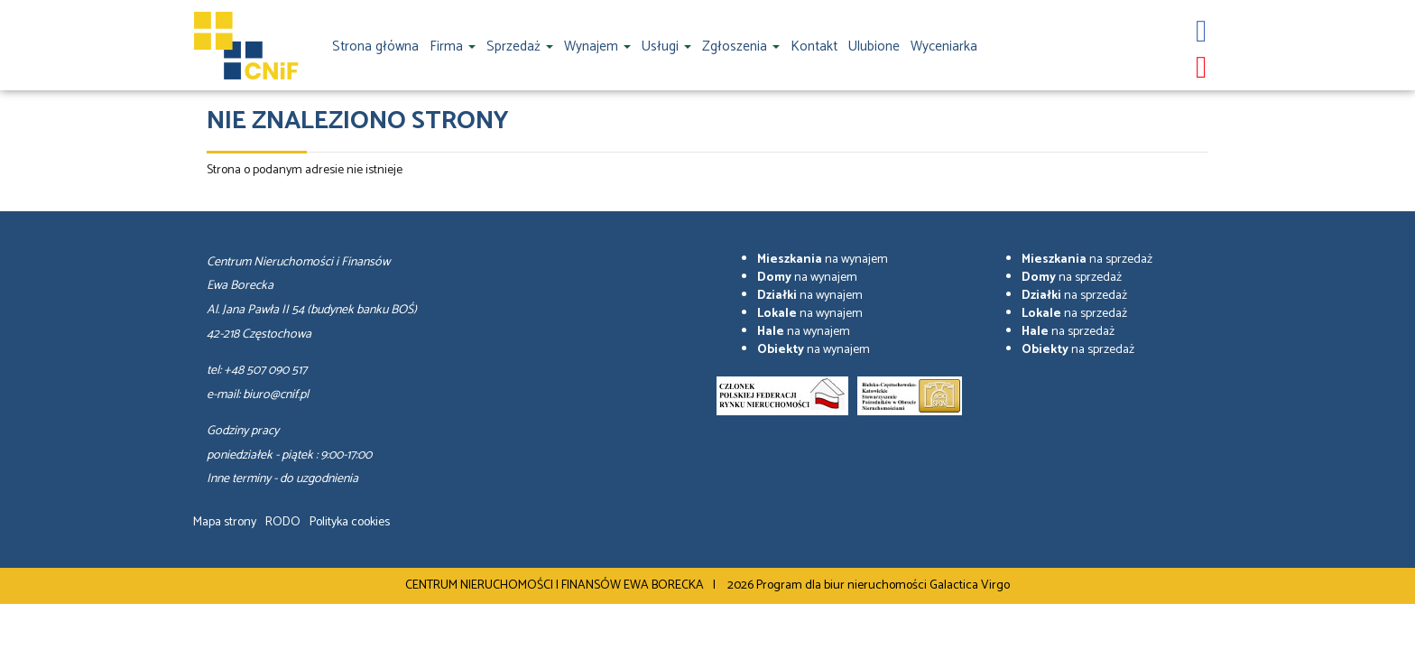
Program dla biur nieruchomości (842, 585)
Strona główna (375, 46)
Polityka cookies (350, 522)
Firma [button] (453, 46)
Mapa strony (224, 522)
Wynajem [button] (597, 46)
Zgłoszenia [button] (741, 46)
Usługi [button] (666, 46)
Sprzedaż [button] (519, 46)
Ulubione (874, 46)
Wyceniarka (944, 46)
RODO (283, 522)
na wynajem (822, 259)
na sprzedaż (1087, 259)
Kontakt (814, 46)
